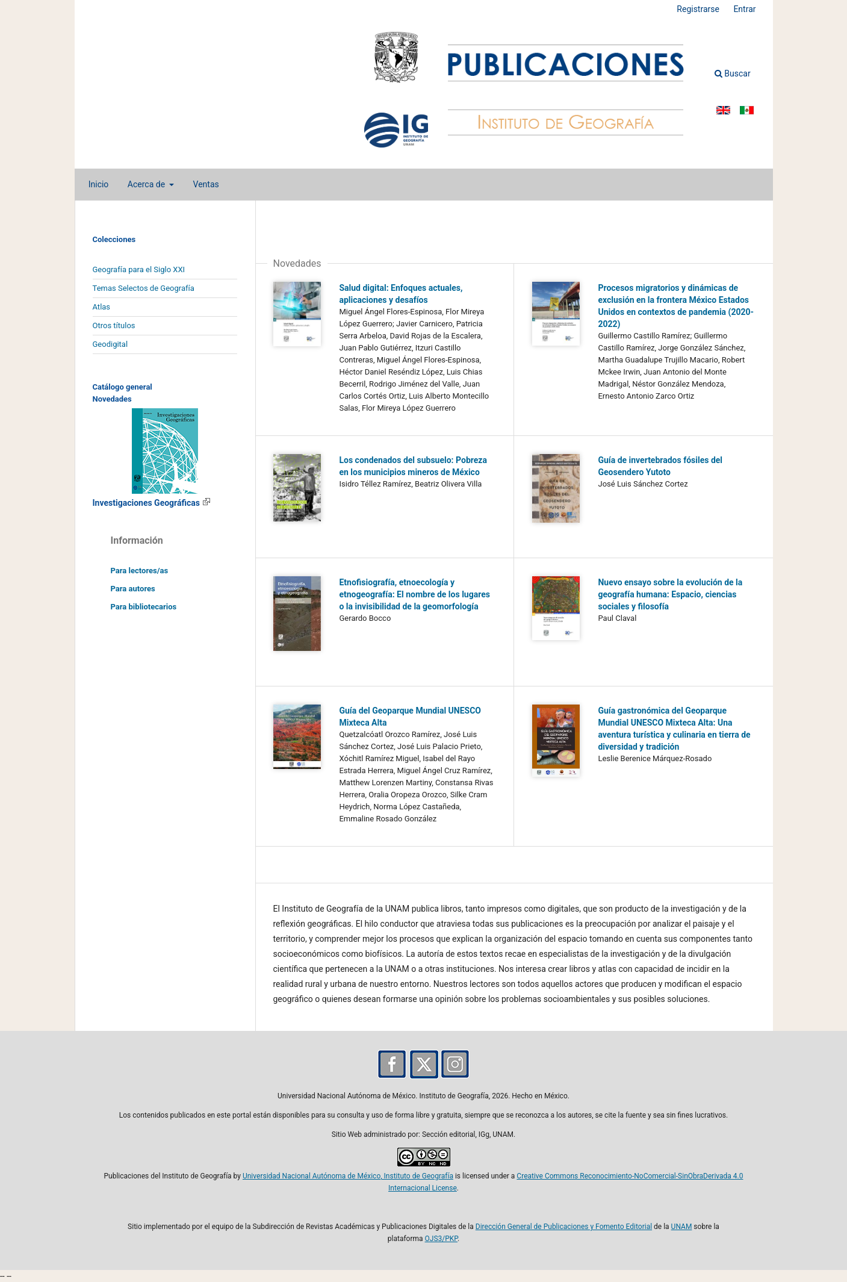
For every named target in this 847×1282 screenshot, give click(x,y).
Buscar (733, 73)
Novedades (112, 398)
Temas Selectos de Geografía (143, 288)
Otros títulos (114, 325)
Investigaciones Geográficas (152, 503)
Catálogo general (122, 386)
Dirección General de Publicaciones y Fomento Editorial (564, 1226)
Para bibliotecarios (144, 606)
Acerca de (147, 184)
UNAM (681, 1226)
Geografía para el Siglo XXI (139, 269)
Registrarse (698, 9)
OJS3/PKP (441, 1238)
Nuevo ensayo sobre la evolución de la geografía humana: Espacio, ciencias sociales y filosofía (670, 594)
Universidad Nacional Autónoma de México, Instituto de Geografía (348, 1176)
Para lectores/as (140, 570)
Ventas (206, 184)
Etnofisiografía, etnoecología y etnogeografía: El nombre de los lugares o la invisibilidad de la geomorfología (414, 594)
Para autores (133, 588)
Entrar (744, 9)
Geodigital (110, 344)
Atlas (102, 306)
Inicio (98, 184)
